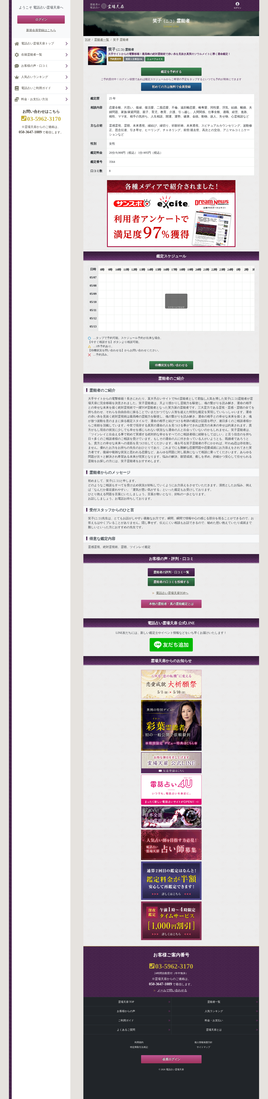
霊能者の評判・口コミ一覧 (171, 572)
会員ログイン (171, 1059)
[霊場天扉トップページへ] (107, 5)
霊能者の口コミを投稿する (171, 581)
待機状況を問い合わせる (171, 365)
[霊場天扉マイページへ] (237, 5)
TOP (87, 39)
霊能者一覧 (101, 39)
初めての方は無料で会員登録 (171, 86)
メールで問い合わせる (172, 990)
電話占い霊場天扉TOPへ (172, 593)
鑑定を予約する (171, 71)
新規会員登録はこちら (41, 30)
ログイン (41, 19)
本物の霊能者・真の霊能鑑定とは (171, 603)
